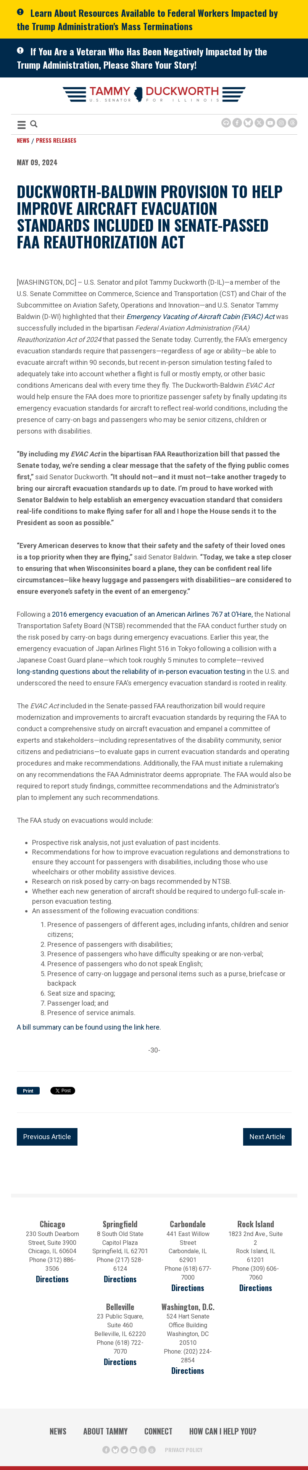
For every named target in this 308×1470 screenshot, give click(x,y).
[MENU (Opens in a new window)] (21, 126)
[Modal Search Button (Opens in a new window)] (33, 124)
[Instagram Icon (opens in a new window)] (281, 122)
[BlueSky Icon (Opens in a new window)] (248, 122)
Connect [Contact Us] (158, 1431)
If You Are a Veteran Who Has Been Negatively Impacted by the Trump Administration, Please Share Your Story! (142, 57)
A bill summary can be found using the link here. (89, 1027)
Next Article (267, 1137)
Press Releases (56, 140)
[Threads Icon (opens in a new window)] (292, 122)
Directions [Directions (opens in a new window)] (52, 1279)
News (23, 140)
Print (28, 1091)
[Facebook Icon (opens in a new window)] (237, 122)
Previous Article (47, 1137)
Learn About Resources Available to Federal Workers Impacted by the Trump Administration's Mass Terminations (147, 19)
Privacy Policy (183, 1450)
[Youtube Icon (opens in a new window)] (270, 122)
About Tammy (105, 1431)
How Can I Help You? (222, 1431)
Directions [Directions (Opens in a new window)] (120, 1361)
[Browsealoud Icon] (226, 122)
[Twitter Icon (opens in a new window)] (259, 122)
